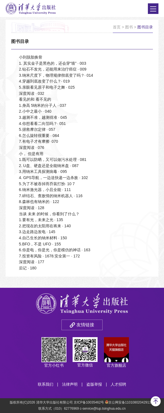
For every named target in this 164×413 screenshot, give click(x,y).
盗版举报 (94, 384)
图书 (129, 27)
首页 (117, 27)
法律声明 (70, 384)
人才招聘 (118, 384)
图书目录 (145, 27)
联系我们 (45, 384)
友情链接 (85, 324)
